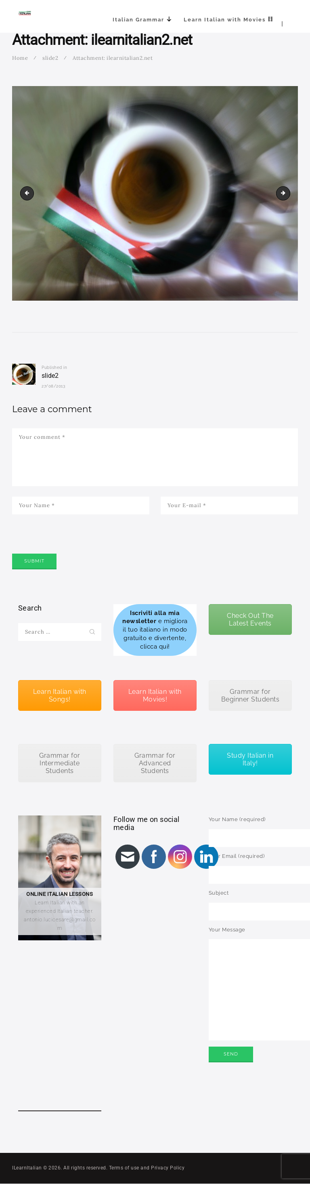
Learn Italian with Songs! (59, 695)
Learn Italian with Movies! (155, 695)
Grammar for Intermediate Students (59, 763)
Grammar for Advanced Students (155, 763)
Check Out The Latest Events (250, 619)
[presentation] (73, 545)
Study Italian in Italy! (250, 759)
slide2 (50, 58)
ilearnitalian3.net (28, 193)
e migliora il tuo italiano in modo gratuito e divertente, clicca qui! (155, 629)
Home (20, 58)
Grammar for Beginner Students (250, 695)
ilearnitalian (287, 193)
